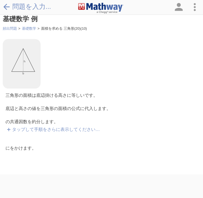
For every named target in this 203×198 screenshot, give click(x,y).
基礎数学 (29, 28)
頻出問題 (10, 28)
